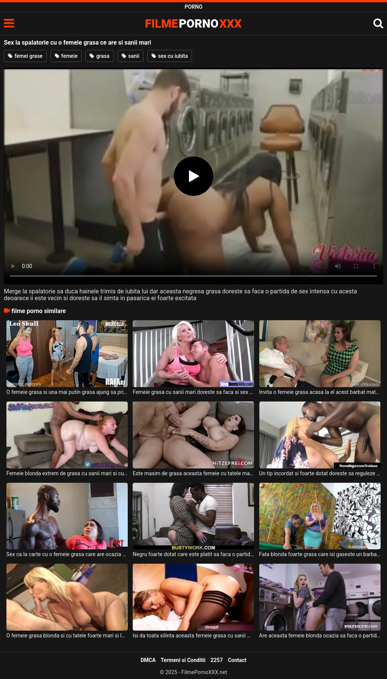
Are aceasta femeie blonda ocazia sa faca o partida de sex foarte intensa (320, 635)
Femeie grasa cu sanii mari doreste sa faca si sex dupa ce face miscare (193, 392)
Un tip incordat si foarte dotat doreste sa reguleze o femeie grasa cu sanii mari (320, 473)
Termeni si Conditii (183, 660)
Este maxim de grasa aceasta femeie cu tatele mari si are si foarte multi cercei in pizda (193, 473)
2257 (217, 660)
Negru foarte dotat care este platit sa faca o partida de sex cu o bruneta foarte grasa (193, 554)
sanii (130, 56)
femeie (66, 56)
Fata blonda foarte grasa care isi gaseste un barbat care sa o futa (320, 554)
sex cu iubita (170, 56)
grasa (99, 56)
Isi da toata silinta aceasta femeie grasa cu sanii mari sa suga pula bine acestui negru (193, 635)
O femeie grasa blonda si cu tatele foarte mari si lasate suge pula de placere (67, 635)
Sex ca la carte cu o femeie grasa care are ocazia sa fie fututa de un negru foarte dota (67, 554)
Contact (237, 660)
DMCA (148, 660)
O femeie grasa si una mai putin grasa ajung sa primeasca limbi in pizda (67, 392)
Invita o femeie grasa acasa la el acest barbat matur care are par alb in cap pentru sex (320, 392)
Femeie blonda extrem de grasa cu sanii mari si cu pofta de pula (67, 473)
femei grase (25, 56)
